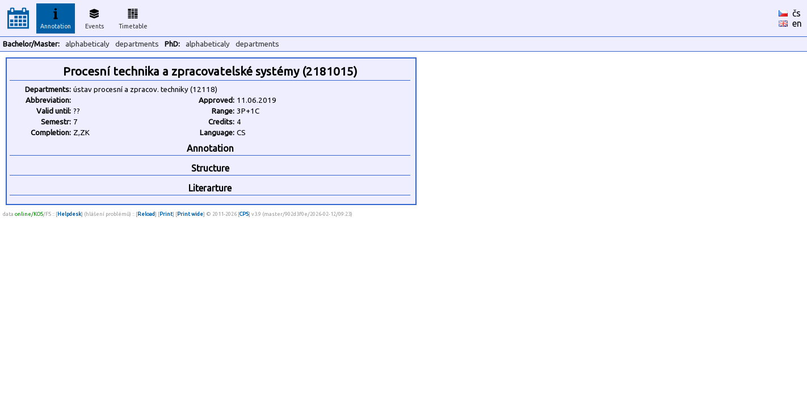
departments (137, 44)
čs (796, 13)
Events (94, 17)
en (797, 23)
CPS (244, 214)
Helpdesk (69, 214)
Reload (146, 214)
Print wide (190, 214)
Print (166, 214)
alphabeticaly (87, 44)
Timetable (133, 17)
